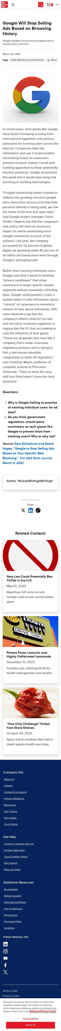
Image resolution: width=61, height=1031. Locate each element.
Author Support (12, 896)
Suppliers (9, 928)
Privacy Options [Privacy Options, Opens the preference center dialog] (30, 1020)
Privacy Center (11, 996)
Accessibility (11, 889)
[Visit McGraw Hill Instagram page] (5, 951)
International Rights (15, 902)
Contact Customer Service (19, 844)
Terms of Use (10, 991)
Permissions (10, 915)
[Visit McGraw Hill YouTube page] (5, 958)
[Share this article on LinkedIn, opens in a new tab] (30, 510)
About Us (9, 779)
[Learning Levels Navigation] (13, 4)
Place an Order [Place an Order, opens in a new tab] (12, 869)
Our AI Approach (13, 908)
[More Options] (57, 4)
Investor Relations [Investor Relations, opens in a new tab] (14, 798)
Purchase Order (12, 921)
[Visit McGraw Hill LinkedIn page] (5, 944)
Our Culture (10, 811)
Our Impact (10, 818)
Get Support (11, 863)
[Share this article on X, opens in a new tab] (23, 510)
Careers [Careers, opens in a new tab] (8, 785)
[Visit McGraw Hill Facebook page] (5, 965)
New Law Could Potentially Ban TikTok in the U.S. (30, 578)
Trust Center (11, 824)
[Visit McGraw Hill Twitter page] (5, 972)
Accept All (30, 1027)
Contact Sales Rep (14, 850)
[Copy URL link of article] (38, 510)
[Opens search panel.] (40, 4)
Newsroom (10, 805)
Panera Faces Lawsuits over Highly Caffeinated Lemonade (29, 654)
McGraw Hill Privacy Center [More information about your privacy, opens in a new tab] (43, 1013)
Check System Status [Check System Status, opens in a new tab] (16, 856)
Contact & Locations (15, 792)
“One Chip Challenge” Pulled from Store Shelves (28, 725)
